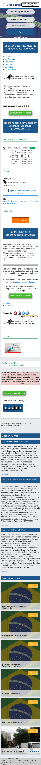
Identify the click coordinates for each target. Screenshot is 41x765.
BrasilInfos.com (9, 758)
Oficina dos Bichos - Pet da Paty (16, 442)
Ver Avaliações (10, 69)
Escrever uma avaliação (20, 113)
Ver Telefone (9, 59)
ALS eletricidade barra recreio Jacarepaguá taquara (19, 480)
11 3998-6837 (20, 220)
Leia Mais (4, 474)
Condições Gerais (18, 762)
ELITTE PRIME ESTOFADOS (14, 530)
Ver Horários (9, 56)
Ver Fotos (8, 67)
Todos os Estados (7, 760)
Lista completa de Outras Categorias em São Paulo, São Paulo (20, 77)
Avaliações (8, 305)
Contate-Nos (21, 760)
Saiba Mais (8, 64)
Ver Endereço (9, 62)
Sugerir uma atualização (25, 282)
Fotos (6, 303)
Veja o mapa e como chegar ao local (20, 192)
